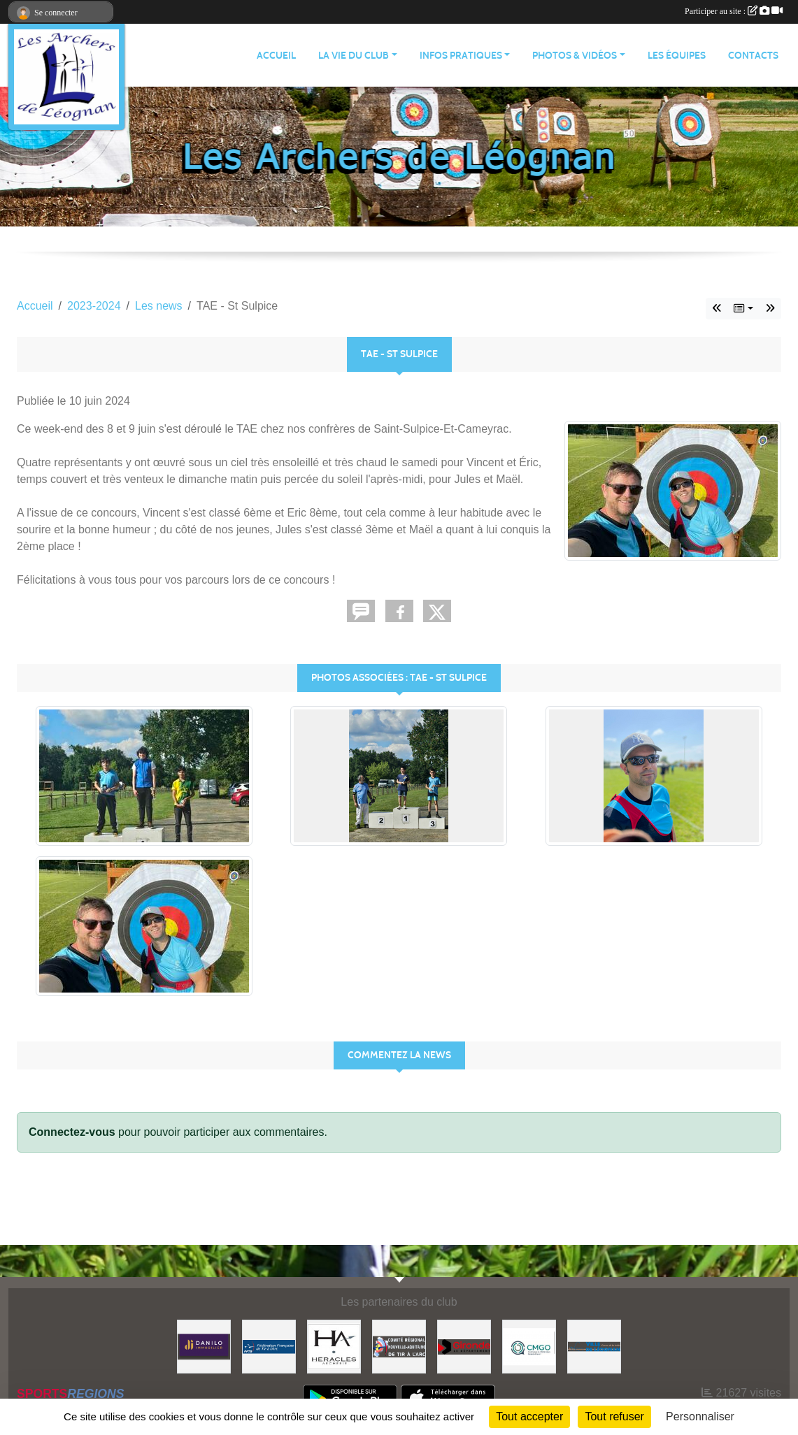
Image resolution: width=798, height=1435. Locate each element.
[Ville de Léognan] (594, 1346)
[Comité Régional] (399, 1346)
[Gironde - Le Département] (464, 1346)
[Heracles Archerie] (334, 1346)
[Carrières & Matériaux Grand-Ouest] (529, 1346)
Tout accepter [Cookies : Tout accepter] (529, 1416)
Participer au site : (734, 11)
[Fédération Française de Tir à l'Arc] (269, 1346)
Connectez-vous (72, 1132)
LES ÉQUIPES (677, 56)
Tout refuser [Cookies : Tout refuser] (614, 1416)
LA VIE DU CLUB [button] (353, 56)
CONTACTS (753, 56)
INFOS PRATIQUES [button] (461, 56)
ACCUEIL (276, 56)
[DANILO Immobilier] (204, 1346)
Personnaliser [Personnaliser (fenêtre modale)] (700, 1416)
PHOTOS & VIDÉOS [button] (574, 56)
